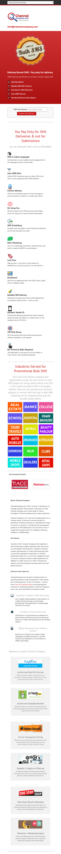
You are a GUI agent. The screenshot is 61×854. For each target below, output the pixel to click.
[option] (20, 484)
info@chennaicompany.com (22, 26)
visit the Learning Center (23, 584)
